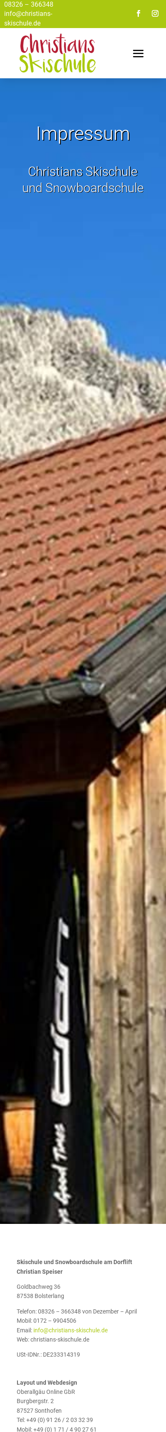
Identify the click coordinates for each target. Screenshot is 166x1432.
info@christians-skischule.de (70, 1330)
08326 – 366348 (28, 4)
